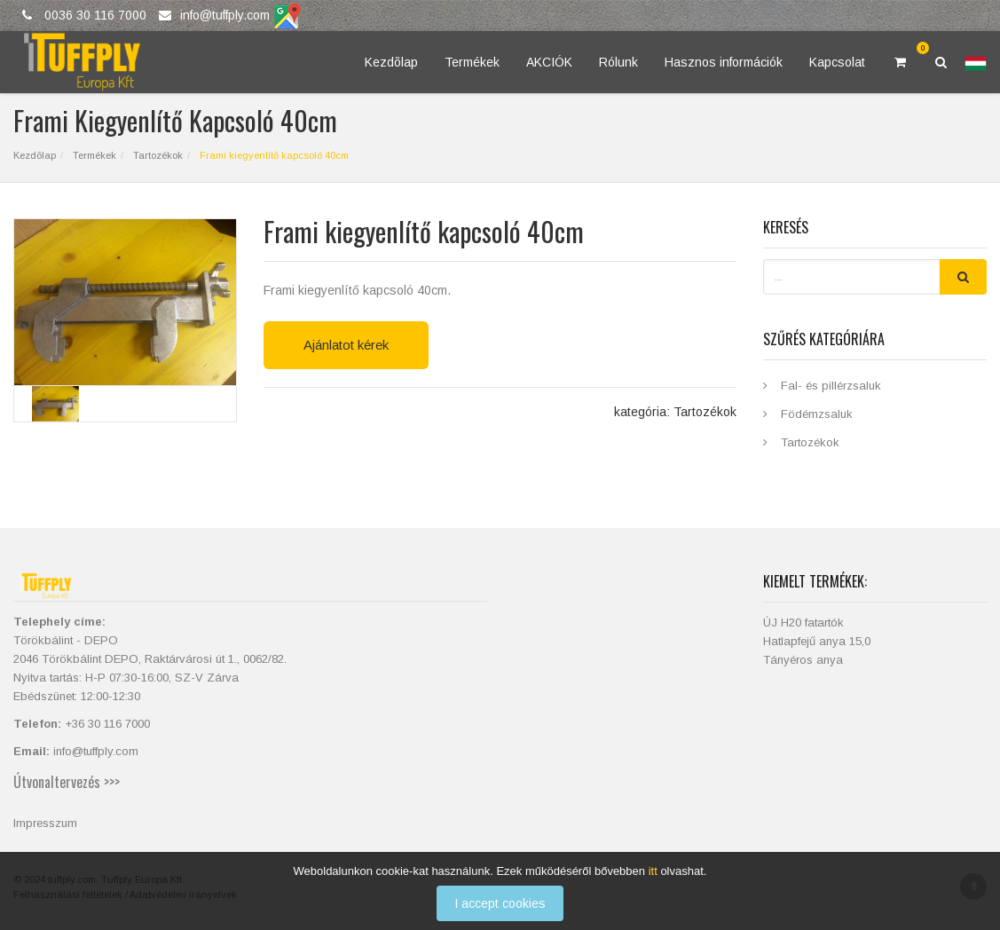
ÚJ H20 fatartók (803, 622)
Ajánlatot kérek (346, 344)
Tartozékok (156, 155)
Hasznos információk (724, 62)
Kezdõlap (391, 62)
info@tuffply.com (225, 15)
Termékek (472, 62)
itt (653, 878)
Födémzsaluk (817, 414)
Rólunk (618, 62)
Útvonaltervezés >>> (66, 781)
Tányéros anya (803, 659)
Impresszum (45, 823)
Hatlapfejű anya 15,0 (816, 641)
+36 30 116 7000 (107, 723)
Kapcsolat (837, 62)
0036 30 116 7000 (95, 15)
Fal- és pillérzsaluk (831, 385)
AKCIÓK (549, 62)
